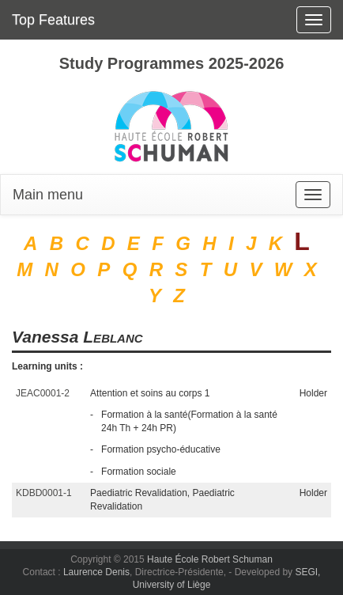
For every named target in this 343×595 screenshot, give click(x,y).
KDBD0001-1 (44, 492)
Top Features (53, 20)
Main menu (48, 195)
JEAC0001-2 (43, 393)
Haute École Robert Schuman (210, 559)
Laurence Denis (96, 572)
